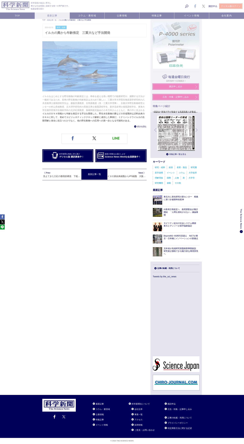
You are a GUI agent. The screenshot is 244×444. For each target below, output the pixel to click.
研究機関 (159, 183)
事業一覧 (138, 414)
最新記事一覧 (94, 174)
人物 (177, 178)
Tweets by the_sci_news (164, 276)
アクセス (138, 419)
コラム (182, 173)
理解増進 (159, 178)
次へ (196, 132)
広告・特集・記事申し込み (180, 409)
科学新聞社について (141, 404)
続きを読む (142, 126)
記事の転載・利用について (168, 268)
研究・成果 (160, 167)
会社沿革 (138, 409)
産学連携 (159, 173)
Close (78, 400)
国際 (169, 178)
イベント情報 (102, 425)
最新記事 (100, 404)
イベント (171, 173)
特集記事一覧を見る (177, 154)
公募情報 (100, 414)
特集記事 (100, 419)
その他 (178, 183)
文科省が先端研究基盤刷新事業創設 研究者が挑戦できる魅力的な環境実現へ (181, 251)
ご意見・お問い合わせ (144, 430)
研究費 (194, 167)
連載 (169, 183)
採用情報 (138, 425)
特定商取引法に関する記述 (180, 428)
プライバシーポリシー (178, 423)
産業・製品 (182, 167)
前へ (155, 132)
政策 (171, 167)
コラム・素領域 (103, 409)
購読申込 (172, 404)
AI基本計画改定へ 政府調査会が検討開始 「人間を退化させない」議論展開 (181, 212)
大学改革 (193, 173)
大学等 (192, 178)
